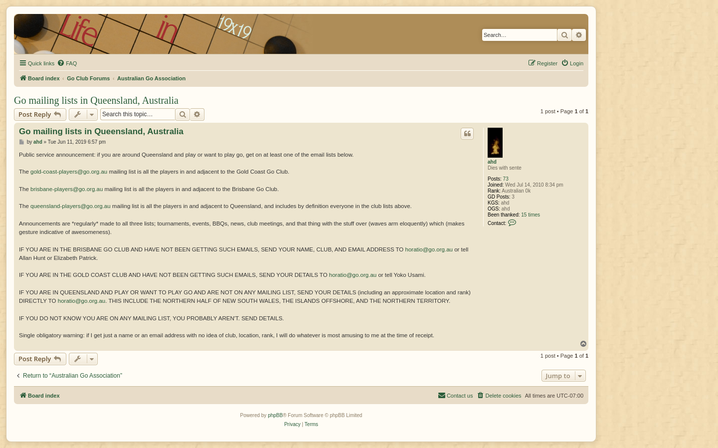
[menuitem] (67, 63)
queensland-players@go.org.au (70, 206)
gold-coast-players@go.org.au (68, 172)
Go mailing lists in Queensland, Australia (96, 100)
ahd (492, 162)
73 (506, 179)
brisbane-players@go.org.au (66, 189)
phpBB (275, 415)
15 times (530, 215)
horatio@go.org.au (429, 249)
